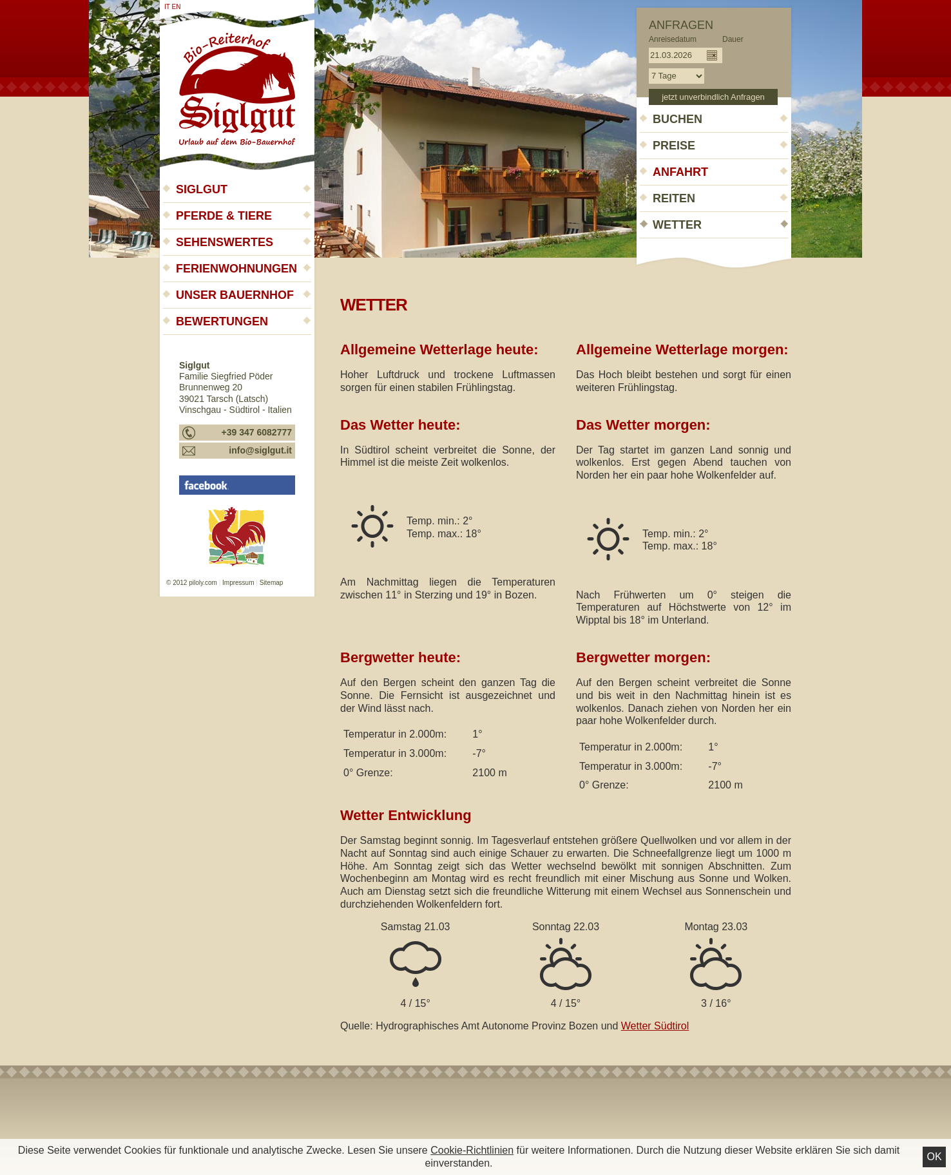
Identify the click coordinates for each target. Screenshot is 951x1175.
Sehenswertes (224, 242)
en (176, 6)
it (167, 6)
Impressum (238, 582)
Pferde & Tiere (224, 215)
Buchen (677, 119)
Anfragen (681, 25)
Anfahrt (680, 172)
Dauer (733, 39)
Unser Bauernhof (235, 295)
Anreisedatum (672, 39)
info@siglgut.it (260, 450)
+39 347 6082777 (257, 432)
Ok (934, 1156)
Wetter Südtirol (655, 1025)
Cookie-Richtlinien (472, 1150)
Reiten (674, 198)
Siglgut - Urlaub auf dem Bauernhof (237, 85)
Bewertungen (222, 321)
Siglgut (201, 189)
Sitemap (271, 582)
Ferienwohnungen (236, 268)
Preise (674, 145)
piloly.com (203, 582)
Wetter (677, 224)
